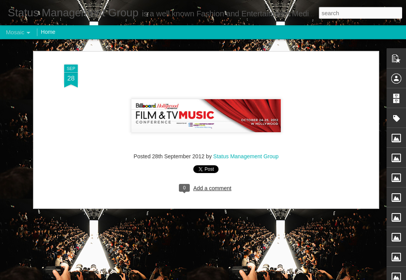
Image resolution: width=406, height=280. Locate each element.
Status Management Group (245, 150)
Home (48, 32)
